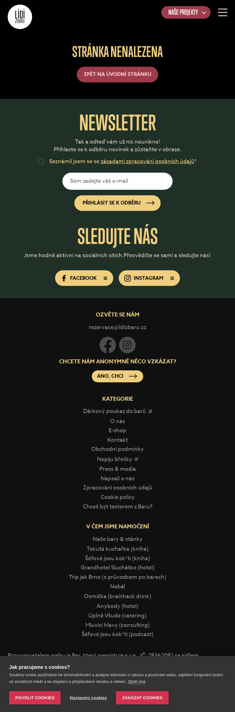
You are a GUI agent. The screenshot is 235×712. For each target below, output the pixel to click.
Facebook (83, 278)
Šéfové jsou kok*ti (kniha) (117, 558)
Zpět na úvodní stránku (117, 74)
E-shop (117, 430)
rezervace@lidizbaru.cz (117, 327)
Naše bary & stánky (118, 539)
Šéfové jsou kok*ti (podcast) (117, 634)
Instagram (148, 278)
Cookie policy (118, 497)
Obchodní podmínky (117, 449)
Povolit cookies (34, 697)
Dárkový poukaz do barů (114, 411)
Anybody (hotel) (117, 606)
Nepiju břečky (114, 459)
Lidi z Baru (20, 17)
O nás (117, 421)
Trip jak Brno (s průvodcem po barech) (117, 577)
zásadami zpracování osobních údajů (147, 161)
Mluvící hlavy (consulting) (117, 625)
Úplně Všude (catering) (117, 616)
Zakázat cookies (142, 697)
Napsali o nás (118, 478)
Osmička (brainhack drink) (117, 596)
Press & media (117, 469)
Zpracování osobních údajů (117, 488)
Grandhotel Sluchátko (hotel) (118, 568)
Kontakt (117, 440)
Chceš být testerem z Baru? (117, 507)
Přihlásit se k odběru (112, 203)
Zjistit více (137, 681)
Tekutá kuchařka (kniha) (117, 549)
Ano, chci (110, 376)
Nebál (117, 587)
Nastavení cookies (88, 697)
